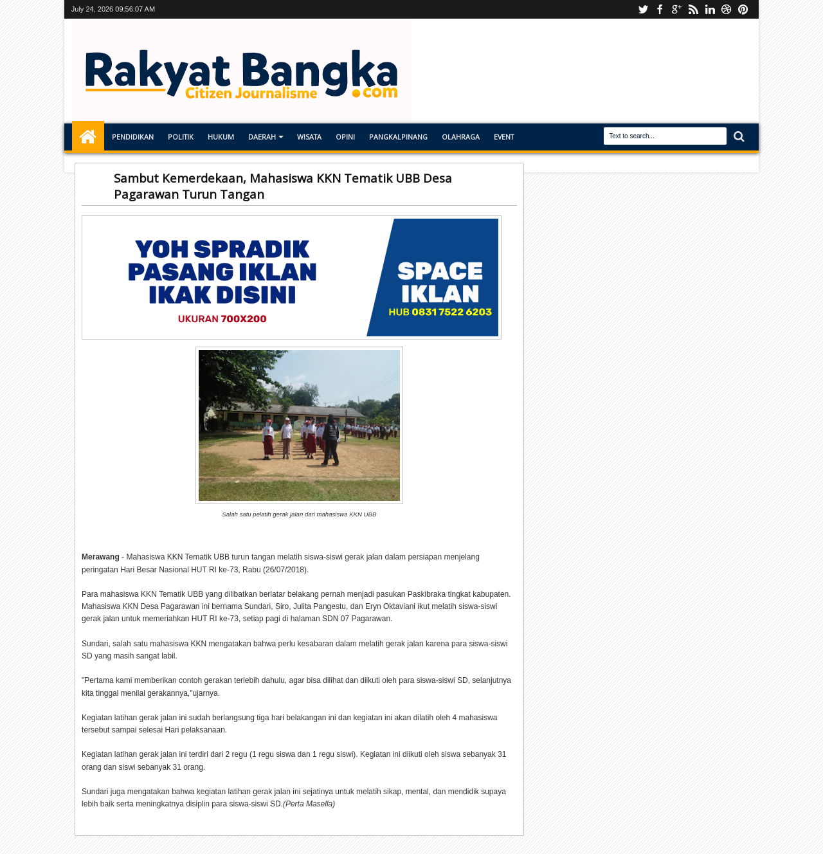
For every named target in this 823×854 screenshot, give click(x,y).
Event (504, 136)
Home (88, 137)
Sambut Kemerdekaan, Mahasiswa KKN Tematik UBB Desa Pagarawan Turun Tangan (283, 186)
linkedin (709, 9)
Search (738, 136)
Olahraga (461, 136)
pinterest (743, 9)
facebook (659, 9)
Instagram (676, 9)
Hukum (221, 136)
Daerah (262, 136)
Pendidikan (133, 136)
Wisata (309, 136)
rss (693, 9)
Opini (345, 136)
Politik (181, 136)
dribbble (726, 9)
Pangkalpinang (398, 136)
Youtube (643, 9)
